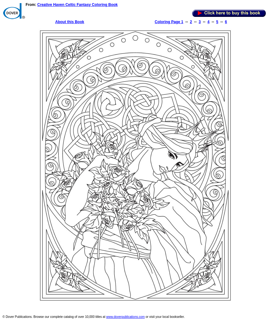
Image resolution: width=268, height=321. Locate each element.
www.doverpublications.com (125, 316)
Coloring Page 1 (169, 22)
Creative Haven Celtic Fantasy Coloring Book (77, 5)
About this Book (69, 22)
